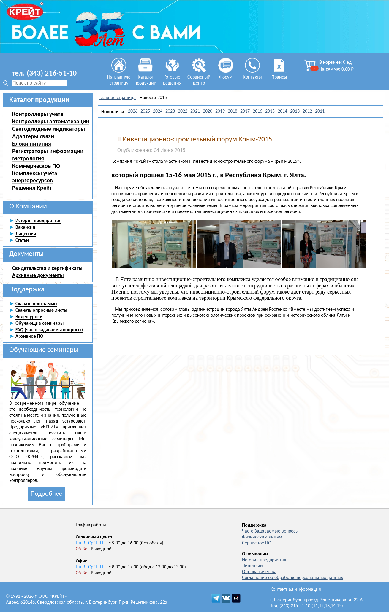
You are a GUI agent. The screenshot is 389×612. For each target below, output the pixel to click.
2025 (145, 111)
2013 (295, 111)
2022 (182, 111)
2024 (157, 111)
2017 (245, 111)
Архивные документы (38, 275)
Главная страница (117, 97)
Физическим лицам (262, 537)
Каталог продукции (145, 77)
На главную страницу (119, 77)
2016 (257, 111)
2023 (170, 111)
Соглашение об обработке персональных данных (292, 578)
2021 (195, 111)
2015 (270, 111)
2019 (220, 111)
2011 (320, 111)
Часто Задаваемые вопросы (270, 531)
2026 (132, 111)
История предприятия (264, 560)
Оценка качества (259, 572)
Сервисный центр (199, 77)
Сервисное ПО (256, 543)
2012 (307, 111)
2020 (207, 111)
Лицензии (252, 566)
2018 (232, 111)
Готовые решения (172, 77)
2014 (282, 111)
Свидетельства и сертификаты (47, 268)
